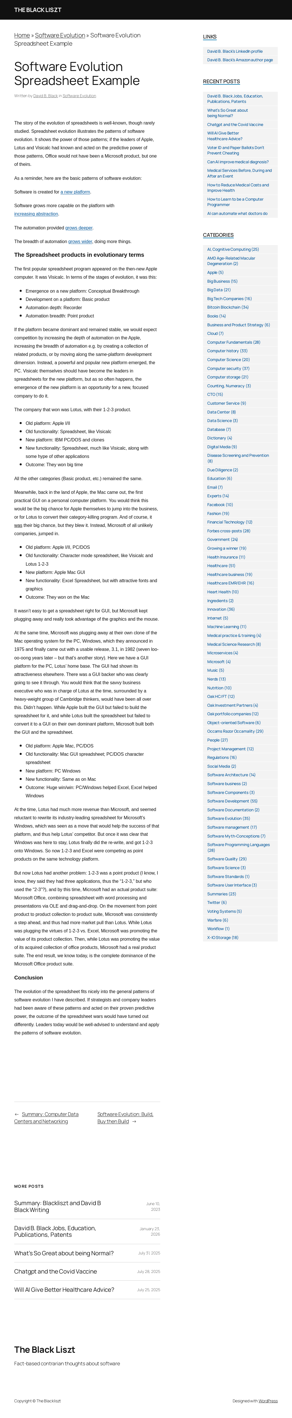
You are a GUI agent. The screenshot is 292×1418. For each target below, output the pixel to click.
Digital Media (219, 446)
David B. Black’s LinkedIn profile (235, 51)
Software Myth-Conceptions (233, 836)
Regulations (218, 757)
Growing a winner (222, 548)
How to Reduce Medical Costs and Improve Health (238, 187)
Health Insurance (222, 557)
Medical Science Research (231, 644)
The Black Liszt (38, 10)
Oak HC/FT (217, 696)
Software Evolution (60, 35)
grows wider (80, 241)
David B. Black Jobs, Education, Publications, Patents (55, 1231)
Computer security (224, 368)
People (213, 740)
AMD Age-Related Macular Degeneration (231, 260)
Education (216, 478)
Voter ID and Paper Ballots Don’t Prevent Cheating (235, 150)
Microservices (219, 652)
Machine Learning (223, 626)
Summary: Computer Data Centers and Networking (46, 1117)
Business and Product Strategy (235, 324)
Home (22, 35)
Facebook (216, 504)
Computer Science (224, 359)
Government (218, 539)
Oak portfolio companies (229, 713)
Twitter (213, 902)
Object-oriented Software (230, 722)
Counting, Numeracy (226, 385)
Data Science (219, 420)
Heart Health (219, 591)
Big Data (215, 289)
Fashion (214, 513)
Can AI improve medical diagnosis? (238, 161)
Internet (214, 618)
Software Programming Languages (238, 844)
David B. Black (45, 95)
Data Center (218, 412)
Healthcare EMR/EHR (226, 583)
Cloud (212, 333)
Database (216, 429)
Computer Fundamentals (229, 342)
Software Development (228, 801)
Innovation (216, 609)
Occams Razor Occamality (231, 731)
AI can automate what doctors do (237, 213)
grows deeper (78, 227)
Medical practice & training (231, 635)
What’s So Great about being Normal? (64, 1253)
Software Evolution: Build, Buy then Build (125, 1117)
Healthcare (217, 565)
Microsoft (216, 661)
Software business (224, 783)
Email (212, 487)
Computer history (223, 350)
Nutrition (215, 687)
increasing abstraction (36, 213)
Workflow (215, 928)
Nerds (212, 679)
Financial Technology (226, 522)
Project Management (226, 748)
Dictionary (216, 438)
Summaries (217, 894)
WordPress (268, 1400)
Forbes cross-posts (224, 530)
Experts (214, 495)
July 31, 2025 (149, 1253)
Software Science (223, 867)
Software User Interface (229, 885)
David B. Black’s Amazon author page (240, 59)
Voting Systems (221, 911)
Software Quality (222, 858)
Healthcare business (225, 574)
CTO (211, 394)
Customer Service (223, 403)
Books (212, 316)
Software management (228, 827)
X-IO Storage (219, 937)
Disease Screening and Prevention (238, 455)
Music (212, 670)
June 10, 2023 (153, 1206)
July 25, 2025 (148, 1289)
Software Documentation (230, 809)
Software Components (227, 792)
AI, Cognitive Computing (229, 249)
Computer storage (223, 377)
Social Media (218, 766)
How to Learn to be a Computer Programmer (235, 201)
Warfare (214, 920)
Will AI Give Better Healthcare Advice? (64, 1289)
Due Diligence (219, 469)
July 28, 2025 (148, 1271)
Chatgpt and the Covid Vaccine (55, 1271)
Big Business (218, 281)
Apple (212, 272)
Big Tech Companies (225, 298)
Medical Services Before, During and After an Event (239, 173)
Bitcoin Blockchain (223, 307)
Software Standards (225, 876)
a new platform (75, 192)
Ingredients (217, 600)
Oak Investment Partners (229, 705)
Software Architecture (227, 774)
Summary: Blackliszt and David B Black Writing (57, 1206)
